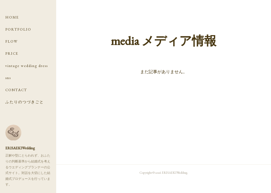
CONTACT (16, 89)
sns (8, 77)
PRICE (11, 53)
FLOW (11, 41)
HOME (12, 17)
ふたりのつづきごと (24, 101)
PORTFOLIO (18, 29)
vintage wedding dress (26, 65)
